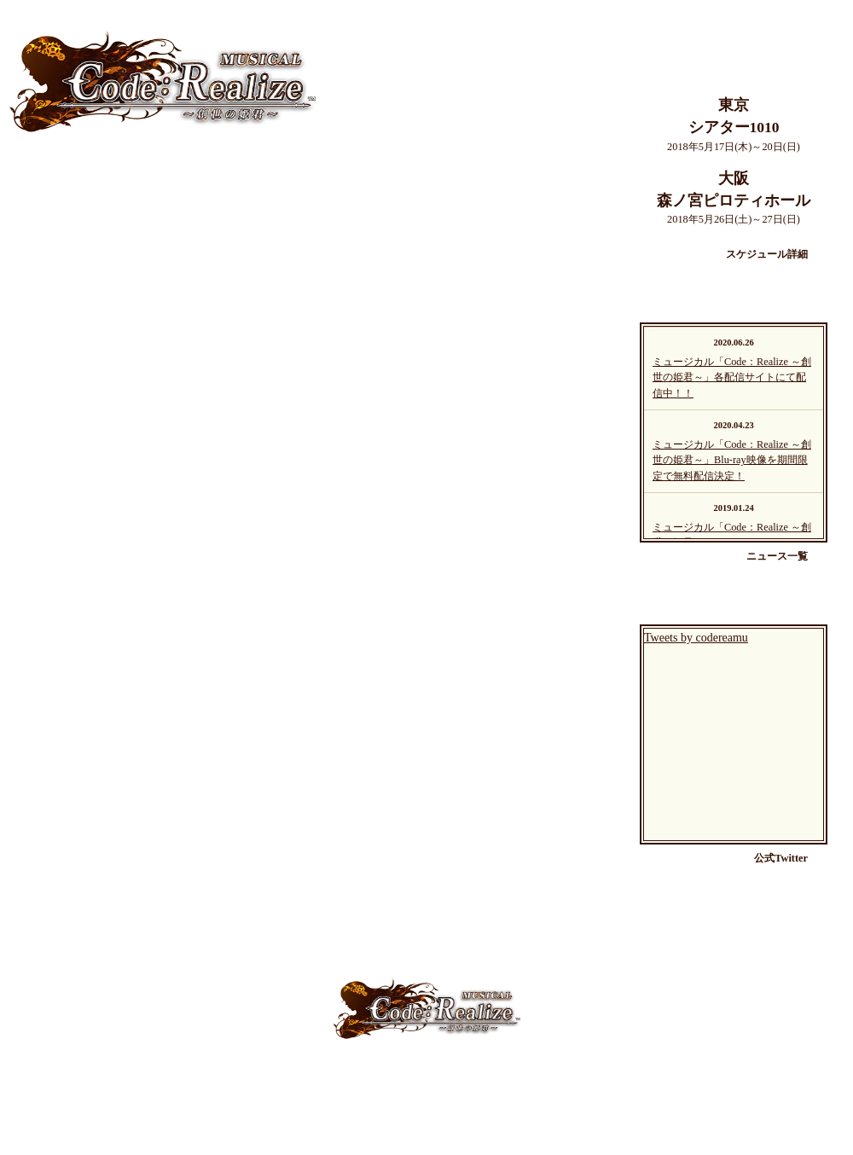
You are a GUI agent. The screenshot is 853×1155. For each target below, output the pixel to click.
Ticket (450, 1073)
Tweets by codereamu (696, 637)
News (401, 1073)
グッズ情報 (119, 693)
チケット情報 (119, 525)
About (250, 1073)
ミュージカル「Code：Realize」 (162, 81)
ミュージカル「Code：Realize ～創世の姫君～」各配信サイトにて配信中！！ (732, 377)
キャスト (119, 275)
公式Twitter (781, 858)
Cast (295, 1073)
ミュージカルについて (119, 191)
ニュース (119, 442)
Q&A (498, 1073)
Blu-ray (600, 1073)
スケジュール (119, 358)
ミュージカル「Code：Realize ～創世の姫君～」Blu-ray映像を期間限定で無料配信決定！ (732, 460)
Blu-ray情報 (119, 776)
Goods (546, 1073)
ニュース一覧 (777, 556)
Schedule (346, 1073)
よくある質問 (119, 609)
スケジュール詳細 (767, 254)
